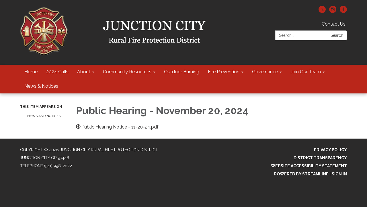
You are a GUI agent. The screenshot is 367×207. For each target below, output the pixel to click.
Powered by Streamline (301, 174)
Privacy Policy (330, 149)
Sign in (339, 174)
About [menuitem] (83, 71)
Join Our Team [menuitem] (305, 71)
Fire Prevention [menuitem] (223, 71)
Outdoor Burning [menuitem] (181, 71)
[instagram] (332, 11)
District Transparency (320, 158)
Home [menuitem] (31, 71)
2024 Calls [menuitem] (57, 71)
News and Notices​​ (43, 116)
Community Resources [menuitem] (127, 71)
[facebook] (343, 11)
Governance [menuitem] (265, 71)
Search (337, 35)
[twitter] (322, 11)
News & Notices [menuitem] (41, 86)
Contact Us (333, 24)
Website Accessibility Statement (309, 166)
